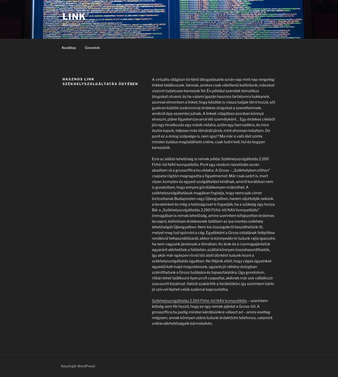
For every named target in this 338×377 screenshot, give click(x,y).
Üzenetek (92, 48)
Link (74, 16)
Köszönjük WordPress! (78, 366)
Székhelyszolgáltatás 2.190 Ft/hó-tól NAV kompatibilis (199, 301)
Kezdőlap (69, 48)
